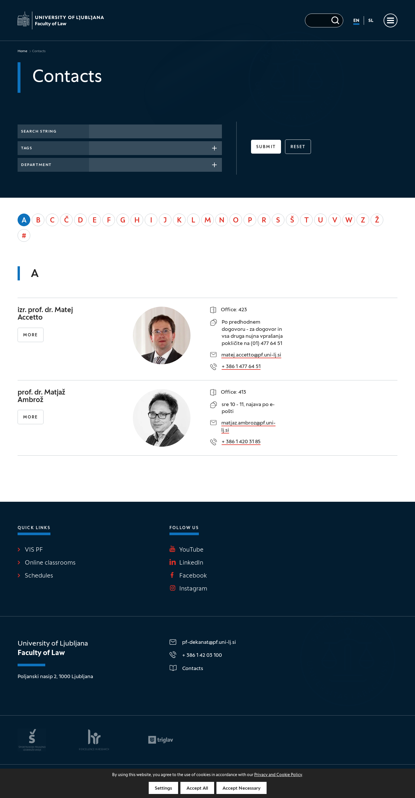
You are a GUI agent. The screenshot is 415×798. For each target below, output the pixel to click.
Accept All (197, 788)
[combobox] (155, 148)
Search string (38, 131)
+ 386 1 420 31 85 (241, 441)
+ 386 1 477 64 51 (241, 366)
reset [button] (298, 147)
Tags (26, 148)
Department (36, 165)
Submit (266, 147)
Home (22, 51)
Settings (163, 788)
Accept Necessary (241, 788)
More (30, 335)
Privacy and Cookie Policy (278, 775)
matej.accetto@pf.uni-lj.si (251, 355)
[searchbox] (94, 147)
